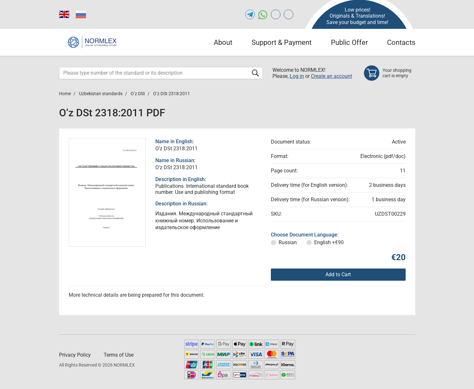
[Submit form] (255, 73)
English (329, 242)
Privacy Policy (75, 355)
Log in (297, 76)
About (223, 42)
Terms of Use (119, 355)
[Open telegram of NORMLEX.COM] (250, 14)
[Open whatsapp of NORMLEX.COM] (263, 14)
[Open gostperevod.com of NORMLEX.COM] (275, 14)
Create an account (331, 76)
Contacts (401, 42)
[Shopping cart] (389, 73)
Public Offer (349, 42)
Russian (288, 242)
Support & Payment (282, 42)
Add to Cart (338, 274)
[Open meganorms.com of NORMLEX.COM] (288, 14)
